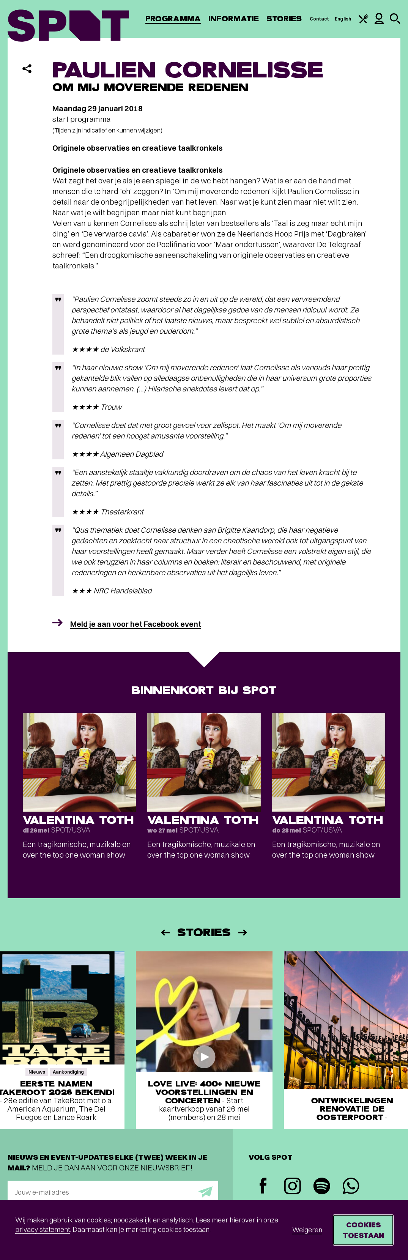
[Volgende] (243, 932)
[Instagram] (292, 1187)
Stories (284, 19)
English (343, 19)
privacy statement (42, 1229)
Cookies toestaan (363, 1230)
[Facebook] (263, 1186)
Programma (173, 19)
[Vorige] (165, 932)
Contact (319, 19)
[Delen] (27, 69)
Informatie (233, 19)
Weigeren (307, 1229)
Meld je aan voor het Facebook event (135, 624)
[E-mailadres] (113, 1192)
